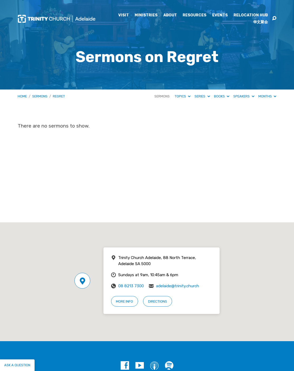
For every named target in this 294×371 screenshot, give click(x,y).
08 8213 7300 (131, 286)
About (170, 15)
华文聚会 (260, 22)
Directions (157, 301)
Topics (183, 96)
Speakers (243, 96)
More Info (124, 301)
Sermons (40, 96)
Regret (59, 96)
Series (202, 96)
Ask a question (17, 365)
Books (221, 96)
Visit (123, 15)
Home (22, 96)
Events (220, 15)
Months (267, 96)
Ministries (146, 15)
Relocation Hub (251, 15)
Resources (194, 15)
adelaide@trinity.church (177, 286)
